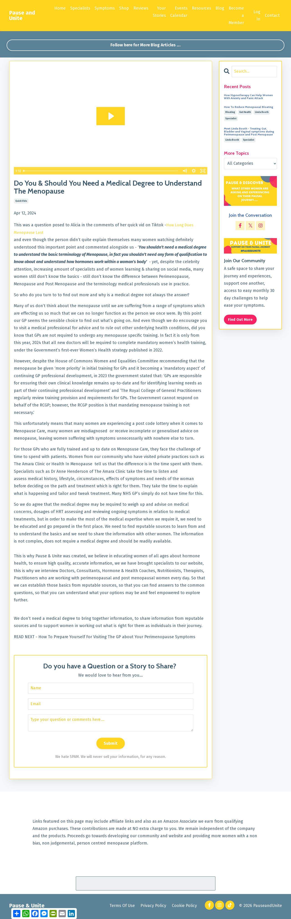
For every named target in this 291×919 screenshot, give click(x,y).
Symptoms (104, 8)
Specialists (79, 8)
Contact (272, 15)
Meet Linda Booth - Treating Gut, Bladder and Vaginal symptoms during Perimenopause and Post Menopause (249, 132)
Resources (201, 8)
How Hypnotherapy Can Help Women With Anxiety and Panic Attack (248, 97)
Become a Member (236, 15)
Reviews (140, 8)
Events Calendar (178, 12)
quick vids (21, 201)
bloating (230, 113)
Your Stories (159, 12)
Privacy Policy (153, 907)
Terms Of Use (122, 907)
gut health (245, 113)
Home (59, 8)
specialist (230, 119)
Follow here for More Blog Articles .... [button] (145, 45)
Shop (123, 8)
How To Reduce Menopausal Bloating (248, 107)
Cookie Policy (184, 907)
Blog (220, 8)
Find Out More (240, 320)
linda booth (261, 113)
